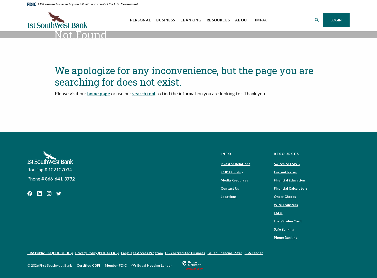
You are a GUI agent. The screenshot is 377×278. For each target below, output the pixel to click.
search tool (143, 93)
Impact (264, 19)
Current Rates (285, 172)
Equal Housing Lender (154, 265)
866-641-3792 (60, 178)
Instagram (49, 193)
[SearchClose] (317, 20)
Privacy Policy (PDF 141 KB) (97, 253)
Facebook (29, 193)
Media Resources (234, 180)
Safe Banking (284, 229)
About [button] (242, 20)
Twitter (58, 193)
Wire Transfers (286, 205)
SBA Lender (254, 253)
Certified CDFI (88, 265)
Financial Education (289, 180)
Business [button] (165, 20)
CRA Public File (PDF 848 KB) (50, 253)
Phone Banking (285, 237)
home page (98, 93)
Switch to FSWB (287, 164)
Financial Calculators (291, 188)
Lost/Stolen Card (288, 221)
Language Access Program (142, 253)
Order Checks (285, 196)
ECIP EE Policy (232, 172)
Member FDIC (116, 265)
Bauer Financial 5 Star (224, 253)
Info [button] (226, 154)
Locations (229, 196)
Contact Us (230, 188)
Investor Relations (235, 164)
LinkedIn (39, 193)
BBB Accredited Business (185, 253)
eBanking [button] (191, 20)
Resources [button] (218, 20)
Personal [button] (140, 20)
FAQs (278, 213)
